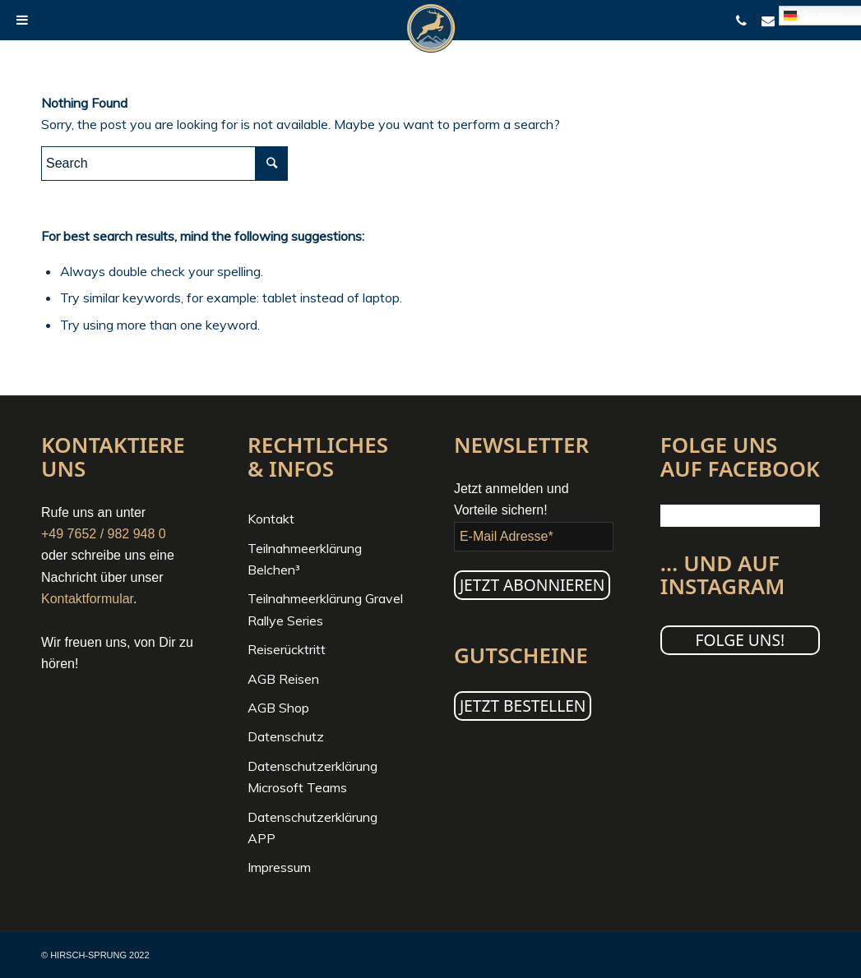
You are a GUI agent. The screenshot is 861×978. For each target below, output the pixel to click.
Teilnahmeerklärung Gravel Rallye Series (325, 609)
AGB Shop (278, 707)
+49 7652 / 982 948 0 (103, 534)
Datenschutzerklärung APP (312, 828)
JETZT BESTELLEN (523, 705)
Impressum (279, 867)
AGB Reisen (283, 679)
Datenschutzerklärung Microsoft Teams (312, 777)
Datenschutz (286, 736)
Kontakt (271, 518)
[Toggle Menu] (22, 19)
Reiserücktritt (287, 649)
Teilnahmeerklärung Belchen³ (305, 559)
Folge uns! (740, 640)
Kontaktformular (87, 599)
